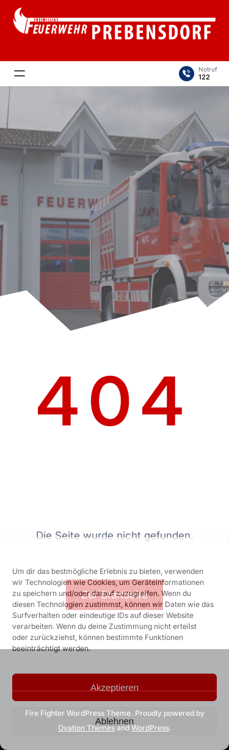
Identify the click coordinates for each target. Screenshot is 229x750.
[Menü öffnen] (19, 73)
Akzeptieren (114, 687)
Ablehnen (114, 721)
